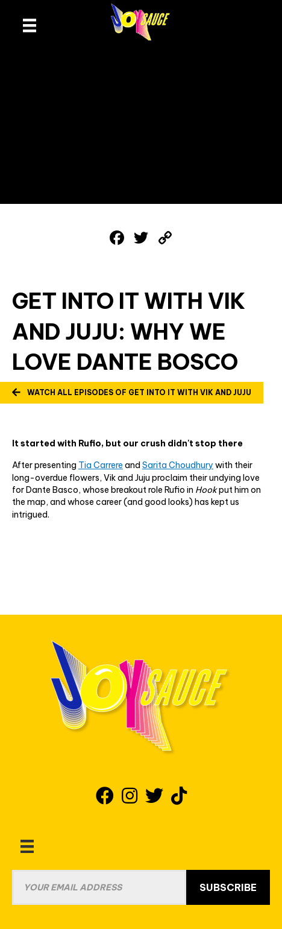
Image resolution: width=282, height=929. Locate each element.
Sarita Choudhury (177, 465)
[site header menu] (29, 25)
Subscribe (228, 887)
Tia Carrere (100, 465)
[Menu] (27, 846)
